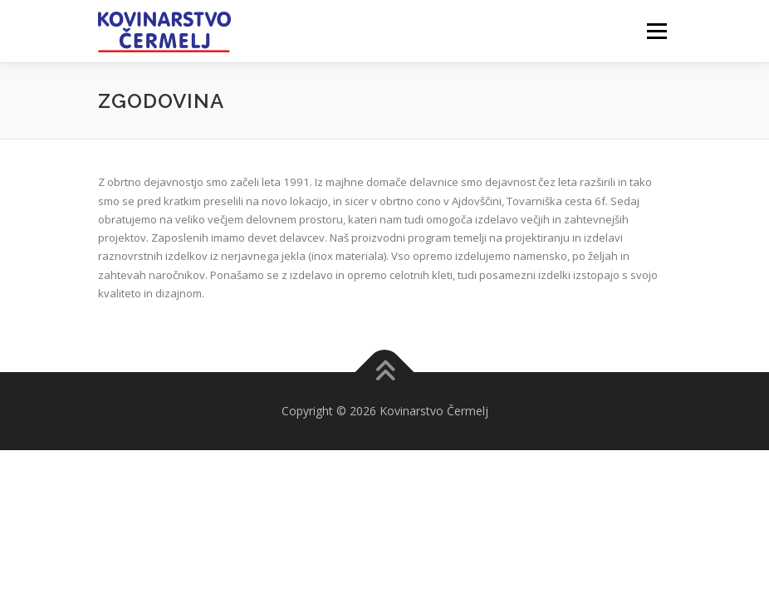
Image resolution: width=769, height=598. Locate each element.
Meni (654, 30)
